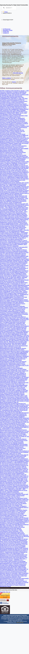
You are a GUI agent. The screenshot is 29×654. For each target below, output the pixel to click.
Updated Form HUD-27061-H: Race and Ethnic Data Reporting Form (14, 352)
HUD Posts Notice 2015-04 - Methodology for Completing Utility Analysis (14, 342)
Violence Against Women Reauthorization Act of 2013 (11, 316)
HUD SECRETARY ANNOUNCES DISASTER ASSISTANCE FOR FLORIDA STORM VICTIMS (13, 568)
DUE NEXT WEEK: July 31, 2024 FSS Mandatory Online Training (13, 113)
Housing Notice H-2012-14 (10, 436)
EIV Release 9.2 (15, 486)
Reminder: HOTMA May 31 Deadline (12, 118)
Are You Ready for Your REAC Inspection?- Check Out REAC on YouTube (14, 438)
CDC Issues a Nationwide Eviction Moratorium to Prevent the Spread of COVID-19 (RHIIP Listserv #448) (14, 218)
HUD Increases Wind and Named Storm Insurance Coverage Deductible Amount (12, 121)
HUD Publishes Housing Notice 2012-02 (17, 454)
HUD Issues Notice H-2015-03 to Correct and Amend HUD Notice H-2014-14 (14, 346)
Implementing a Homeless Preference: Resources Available (12, 312)
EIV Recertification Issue (9, 482)
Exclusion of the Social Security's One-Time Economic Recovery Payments (13, 558)
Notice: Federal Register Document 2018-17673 (14, 287)
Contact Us (6, 33)
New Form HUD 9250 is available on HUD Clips (15, 390)
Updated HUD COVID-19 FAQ (10, 215)
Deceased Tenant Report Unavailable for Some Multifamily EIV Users (14, 380)
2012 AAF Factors (9, 452)
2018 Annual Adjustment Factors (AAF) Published (12, 299)
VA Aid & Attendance (15, 427)
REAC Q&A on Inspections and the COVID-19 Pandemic (13, 170)
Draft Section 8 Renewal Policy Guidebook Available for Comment (14, 509)
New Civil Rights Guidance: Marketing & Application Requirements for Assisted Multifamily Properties (14, 159)
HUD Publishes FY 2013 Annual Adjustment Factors (14, 399)
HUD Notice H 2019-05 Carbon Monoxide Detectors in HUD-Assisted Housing (14, 265)
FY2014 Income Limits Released (14, 385)
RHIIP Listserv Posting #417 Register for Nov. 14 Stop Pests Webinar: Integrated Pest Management (14, 277)
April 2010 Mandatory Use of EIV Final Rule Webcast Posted (13, 524)
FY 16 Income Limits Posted (12, 327)
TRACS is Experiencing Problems (11, 353)
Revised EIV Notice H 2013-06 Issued (14, 400)
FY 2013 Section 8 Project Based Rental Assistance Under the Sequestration (14, 402)
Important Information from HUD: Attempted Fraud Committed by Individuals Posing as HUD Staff (14, 271)
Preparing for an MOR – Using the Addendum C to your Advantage (14, 230)
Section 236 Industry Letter (14, 382)
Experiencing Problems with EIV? (15, 518)
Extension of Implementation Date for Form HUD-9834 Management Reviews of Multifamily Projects (14, 413)
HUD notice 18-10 (9, 276)
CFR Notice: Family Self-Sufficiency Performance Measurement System (13, 275)
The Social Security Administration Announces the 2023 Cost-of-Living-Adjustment (13, 155)
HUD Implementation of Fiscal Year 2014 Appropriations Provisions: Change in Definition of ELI (13, 373)
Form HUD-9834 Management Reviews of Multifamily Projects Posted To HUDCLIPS (13, 417)
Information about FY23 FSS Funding (15, 146)
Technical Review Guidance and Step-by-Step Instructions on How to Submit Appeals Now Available (13, 108)
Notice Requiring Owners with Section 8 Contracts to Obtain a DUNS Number (14, 495)
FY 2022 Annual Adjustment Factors (14, 173)
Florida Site (6, 31)
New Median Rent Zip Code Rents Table (14, 333)
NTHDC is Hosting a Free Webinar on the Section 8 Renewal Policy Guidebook (14, 332)
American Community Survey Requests (14, 459)
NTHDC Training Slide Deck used (12, 227)
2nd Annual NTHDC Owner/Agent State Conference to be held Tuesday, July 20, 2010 (13, 515)
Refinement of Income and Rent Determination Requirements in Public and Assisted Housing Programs (14, 580)
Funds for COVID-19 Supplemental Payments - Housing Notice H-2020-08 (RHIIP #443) (13, 223)
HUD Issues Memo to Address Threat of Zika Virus (13, 317)
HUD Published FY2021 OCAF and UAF (15, 210)
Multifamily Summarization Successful (12, 443)
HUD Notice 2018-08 (23, 280)
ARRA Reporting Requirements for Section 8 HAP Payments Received (14, 548)
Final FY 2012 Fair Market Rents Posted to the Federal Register (14, 471)
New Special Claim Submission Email (14, 343)
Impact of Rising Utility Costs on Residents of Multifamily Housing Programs (14, 162)
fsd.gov (14, 81)
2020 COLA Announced (15, 256)
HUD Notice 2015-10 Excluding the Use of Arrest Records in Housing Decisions (14, 337)
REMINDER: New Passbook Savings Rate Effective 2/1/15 (13, 354)
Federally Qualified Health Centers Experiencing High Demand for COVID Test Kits (14, 178)
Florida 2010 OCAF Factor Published (14, 540)
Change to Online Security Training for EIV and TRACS (13, 425)
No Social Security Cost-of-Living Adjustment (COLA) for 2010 (13, 544)
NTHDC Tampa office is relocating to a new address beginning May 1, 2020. (13, 239)
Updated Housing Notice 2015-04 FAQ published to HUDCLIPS (13, 175)
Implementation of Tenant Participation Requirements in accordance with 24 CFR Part (14, 365)
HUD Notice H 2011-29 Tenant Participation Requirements (14, 470)
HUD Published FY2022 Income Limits (12, 161)
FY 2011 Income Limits (17, 485)
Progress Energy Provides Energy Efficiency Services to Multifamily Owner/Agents (13, 565)
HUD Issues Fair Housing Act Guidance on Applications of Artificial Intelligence (14, 123)
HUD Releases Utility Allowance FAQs (13, 340)
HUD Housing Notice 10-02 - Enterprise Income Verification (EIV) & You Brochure (14, 535)
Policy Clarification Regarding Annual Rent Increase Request (13, 468)
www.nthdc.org (19, 622)
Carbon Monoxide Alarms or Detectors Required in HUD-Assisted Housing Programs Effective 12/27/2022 (14, 180)
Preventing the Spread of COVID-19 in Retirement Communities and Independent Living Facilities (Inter (14, 243)
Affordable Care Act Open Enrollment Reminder (12, 391)
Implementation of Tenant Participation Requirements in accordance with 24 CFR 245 (12, 368)
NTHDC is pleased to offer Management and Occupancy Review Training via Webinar (13, 325)
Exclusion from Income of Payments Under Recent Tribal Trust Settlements (14, 384)
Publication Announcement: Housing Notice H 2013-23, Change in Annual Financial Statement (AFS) (14, 397)
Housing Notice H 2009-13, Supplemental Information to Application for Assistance (13, 552)
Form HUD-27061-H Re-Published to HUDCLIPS (13, 174)
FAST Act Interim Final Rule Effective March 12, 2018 (13, 294)
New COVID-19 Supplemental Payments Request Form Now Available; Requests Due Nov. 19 (14, 187)
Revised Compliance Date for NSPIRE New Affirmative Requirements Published (14, 96)
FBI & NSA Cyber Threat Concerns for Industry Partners (14, 127)
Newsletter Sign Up (5, 592)
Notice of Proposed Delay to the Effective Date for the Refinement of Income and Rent (14, 584)
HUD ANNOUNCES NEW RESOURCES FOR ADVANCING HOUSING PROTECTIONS (11, 151)
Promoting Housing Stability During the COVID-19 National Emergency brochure (13, 229)
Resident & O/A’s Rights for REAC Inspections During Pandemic (14, 171)
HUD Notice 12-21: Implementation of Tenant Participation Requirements (14, 428)
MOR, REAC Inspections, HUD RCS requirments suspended (13, 246)
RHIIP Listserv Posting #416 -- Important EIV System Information (12, 279)
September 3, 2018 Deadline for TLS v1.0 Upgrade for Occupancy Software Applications (13, 284)
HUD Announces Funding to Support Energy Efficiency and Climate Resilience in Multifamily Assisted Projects (14, 141)
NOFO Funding (9, 139)
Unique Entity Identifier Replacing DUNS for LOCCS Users (14, 169)
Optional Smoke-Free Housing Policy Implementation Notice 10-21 (11, 505)
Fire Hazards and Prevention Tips (13, 146)
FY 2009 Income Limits (12, 582)
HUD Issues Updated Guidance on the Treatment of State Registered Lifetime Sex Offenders (13, 442)
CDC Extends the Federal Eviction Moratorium (14, 204)
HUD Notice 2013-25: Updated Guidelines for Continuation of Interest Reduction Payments (12, 394)
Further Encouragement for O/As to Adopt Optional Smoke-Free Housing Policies (12, 424)
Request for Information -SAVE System (15, 573)
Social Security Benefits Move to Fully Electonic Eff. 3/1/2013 (14, 407)
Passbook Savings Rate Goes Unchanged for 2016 (13, 334)
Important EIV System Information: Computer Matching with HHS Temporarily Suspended (13, 329)
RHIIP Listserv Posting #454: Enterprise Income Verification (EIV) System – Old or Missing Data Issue (14, 206)
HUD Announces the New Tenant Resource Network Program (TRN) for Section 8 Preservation (14, 467)
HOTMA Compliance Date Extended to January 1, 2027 (14, 90)
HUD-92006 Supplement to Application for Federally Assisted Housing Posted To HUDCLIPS (14, 419)
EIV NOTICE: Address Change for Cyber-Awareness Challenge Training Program (13, 255)
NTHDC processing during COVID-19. (13, 240)
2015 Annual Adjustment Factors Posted (13, 351)
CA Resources (6, 29)
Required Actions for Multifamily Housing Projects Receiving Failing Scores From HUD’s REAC (13, 350)
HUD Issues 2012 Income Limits (14, 458)
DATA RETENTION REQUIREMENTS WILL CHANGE (13, 563)
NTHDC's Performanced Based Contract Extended (14, 472)
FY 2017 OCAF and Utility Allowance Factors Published (14, 319)
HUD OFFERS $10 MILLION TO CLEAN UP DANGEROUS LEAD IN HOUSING (14, 550)
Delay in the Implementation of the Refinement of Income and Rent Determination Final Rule (13, 555)
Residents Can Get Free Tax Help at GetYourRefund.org (14, 166)
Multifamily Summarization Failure (9, 456)
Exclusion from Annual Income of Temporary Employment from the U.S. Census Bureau (13, 546)
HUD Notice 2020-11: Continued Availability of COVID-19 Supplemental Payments (14, 209)
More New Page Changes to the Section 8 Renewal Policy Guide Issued (14, 574)
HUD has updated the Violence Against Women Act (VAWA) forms (13, 93)
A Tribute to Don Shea (12, 213)
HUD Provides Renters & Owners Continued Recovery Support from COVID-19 (14, 191)
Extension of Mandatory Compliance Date (11, 92)
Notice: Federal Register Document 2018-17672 (14, 288)
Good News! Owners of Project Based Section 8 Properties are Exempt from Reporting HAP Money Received (13, 542)
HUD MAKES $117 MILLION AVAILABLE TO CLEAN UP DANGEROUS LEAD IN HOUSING (14, 570)
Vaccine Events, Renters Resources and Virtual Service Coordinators (13, 196)
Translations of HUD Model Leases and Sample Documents (12, 562)
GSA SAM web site (18, 73)
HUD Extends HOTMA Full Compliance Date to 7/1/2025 (12, 100)
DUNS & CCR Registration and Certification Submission (11, 493)
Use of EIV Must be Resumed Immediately (14, 520)
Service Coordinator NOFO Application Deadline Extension (13, 129)
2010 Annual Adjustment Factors (12, 532)
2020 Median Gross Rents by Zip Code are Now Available (13, 248)
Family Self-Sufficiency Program (16, 320)
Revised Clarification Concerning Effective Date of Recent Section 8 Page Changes (13, 439)
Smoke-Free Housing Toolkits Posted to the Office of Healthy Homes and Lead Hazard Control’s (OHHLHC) (14, 405)
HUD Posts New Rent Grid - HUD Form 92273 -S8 (13, 343)
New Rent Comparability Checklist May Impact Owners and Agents (14, 371)
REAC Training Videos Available (9, 490)
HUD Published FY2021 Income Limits (15, 203)
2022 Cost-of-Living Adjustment (12, 188)
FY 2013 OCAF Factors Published (12, 431)
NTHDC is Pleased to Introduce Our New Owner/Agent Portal (13, 507)
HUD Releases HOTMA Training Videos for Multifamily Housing (12, 120)
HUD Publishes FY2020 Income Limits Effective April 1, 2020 (12, 232)
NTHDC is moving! (12, 298)
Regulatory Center (7, 30)
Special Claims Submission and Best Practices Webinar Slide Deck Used (13, 214)
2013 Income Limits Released (16, 415)
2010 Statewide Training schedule (12, 533)
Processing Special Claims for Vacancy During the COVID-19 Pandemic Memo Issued (14, 226)
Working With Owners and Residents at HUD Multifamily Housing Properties (14, 258)
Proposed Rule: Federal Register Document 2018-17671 (14, 286)
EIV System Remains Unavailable (13, 522)
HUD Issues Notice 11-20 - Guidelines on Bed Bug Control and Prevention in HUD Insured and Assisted (14, 477)
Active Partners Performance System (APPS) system (12, 474)
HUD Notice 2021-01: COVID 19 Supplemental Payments (13, 202)
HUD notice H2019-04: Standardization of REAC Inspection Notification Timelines (14, 269)
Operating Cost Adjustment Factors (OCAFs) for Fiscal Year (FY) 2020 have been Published (14, 253)
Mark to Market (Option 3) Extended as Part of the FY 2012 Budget (14, 460)
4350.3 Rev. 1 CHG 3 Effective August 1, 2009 (13, 559)
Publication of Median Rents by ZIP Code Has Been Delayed (14, 167)
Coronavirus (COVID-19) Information (15, 247)
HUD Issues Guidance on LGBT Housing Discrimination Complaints (12, 513)
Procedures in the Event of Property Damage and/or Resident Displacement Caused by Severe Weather (14, 221)
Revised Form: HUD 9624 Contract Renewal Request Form (14, 518)
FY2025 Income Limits (9, 94)
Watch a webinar (6, 78)
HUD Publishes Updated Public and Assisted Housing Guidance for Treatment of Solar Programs (14, 145)
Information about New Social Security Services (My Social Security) (13, 411)
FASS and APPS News (13, 403)
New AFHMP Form (17, 378)
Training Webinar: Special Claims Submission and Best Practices (14, 216)
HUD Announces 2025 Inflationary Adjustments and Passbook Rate (14, 106)
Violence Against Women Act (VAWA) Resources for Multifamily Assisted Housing (14, 301)
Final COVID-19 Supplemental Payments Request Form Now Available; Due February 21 (14, 148)
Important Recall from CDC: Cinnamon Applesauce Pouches (13, 137)
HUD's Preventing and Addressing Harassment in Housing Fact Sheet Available (13, 104)
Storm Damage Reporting (11, 377)
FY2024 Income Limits (17, 126)
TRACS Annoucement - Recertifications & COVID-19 (13, 241)
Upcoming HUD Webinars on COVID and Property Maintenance (13, 234)
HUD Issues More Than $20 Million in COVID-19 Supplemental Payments (12, 165)
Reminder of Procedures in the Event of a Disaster (14, 522)
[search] (9, 8)
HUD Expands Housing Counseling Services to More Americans (13, 102)
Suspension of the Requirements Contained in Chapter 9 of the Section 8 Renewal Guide (14, 434)
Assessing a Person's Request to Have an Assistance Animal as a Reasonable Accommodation (13, 250)
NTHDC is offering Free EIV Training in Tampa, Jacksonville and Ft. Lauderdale (14, 409)
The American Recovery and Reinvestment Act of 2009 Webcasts (13, 572)
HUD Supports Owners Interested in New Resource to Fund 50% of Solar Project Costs (14, 117)
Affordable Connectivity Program (13, 160)
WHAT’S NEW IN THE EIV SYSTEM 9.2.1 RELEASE (14, 462)
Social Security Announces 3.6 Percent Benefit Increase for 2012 (14, 464)
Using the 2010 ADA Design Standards (12, 374)
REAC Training (13, 476)
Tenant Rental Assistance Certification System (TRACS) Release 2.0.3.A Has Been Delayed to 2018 (14, 308)
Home (5, 11)
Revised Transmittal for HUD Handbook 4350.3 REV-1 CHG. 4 (13, 386)
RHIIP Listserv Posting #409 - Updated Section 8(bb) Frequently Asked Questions (13, 292)
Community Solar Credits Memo (14, 156)
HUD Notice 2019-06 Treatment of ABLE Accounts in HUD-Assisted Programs (13, 262)
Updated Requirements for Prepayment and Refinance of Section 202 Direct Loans (12, 448)
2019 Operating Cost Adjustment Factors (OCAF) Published (13, 272)
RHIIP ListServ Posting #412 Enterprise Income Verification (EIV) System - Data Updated (14, 290)
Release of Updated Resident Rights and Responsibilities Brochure (14, 296)
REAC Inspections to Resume (16, 201)
